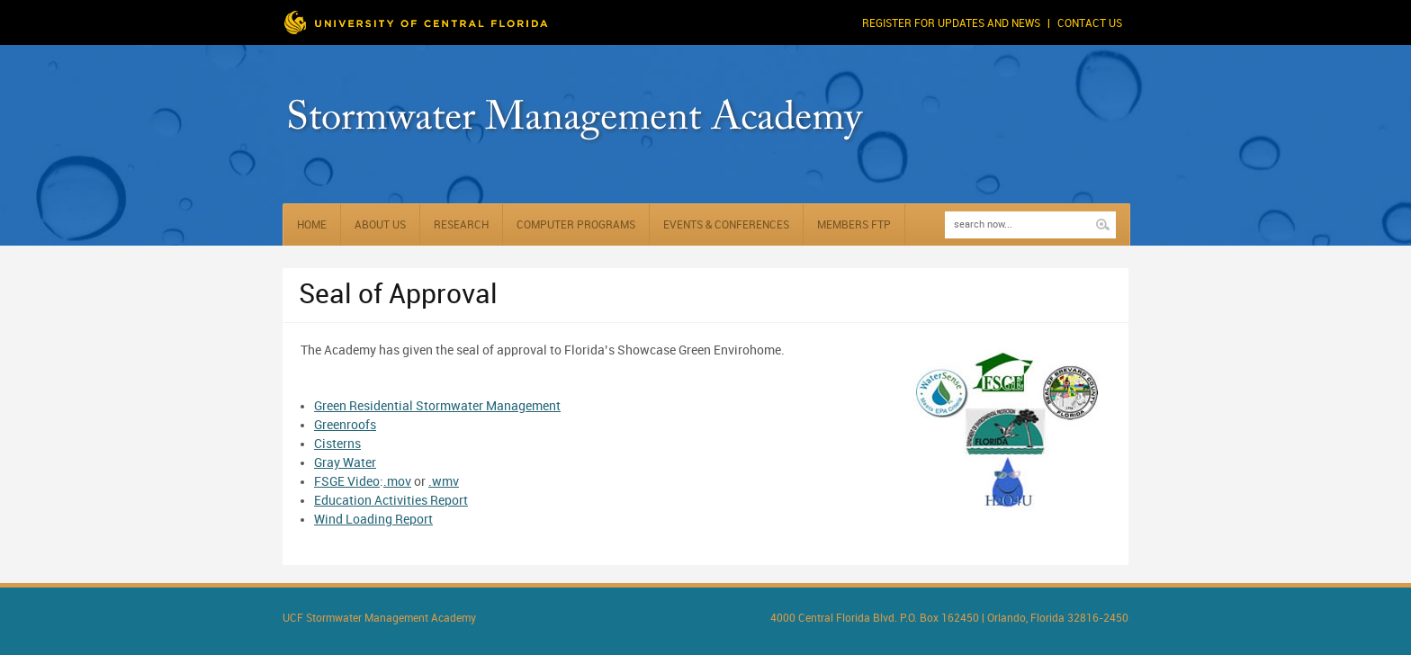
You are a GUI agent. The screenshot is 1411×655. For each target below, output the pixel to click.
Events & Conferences (726, 225)
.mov (397, 482)
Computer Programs (576, 225)
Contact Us (1089, 24)
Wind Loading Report (373, 519)
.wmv (443, 482)
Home (312, 225)
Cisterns (337, 444)
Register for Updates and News (951, 24)
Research (461, 225)
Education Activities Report (391, 500)
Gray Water (345, 463)
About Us (380, 225)
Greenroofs (345, 425)
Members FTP (854, 225)
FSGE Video (347, 482)
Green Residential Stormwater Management (437, 406)
